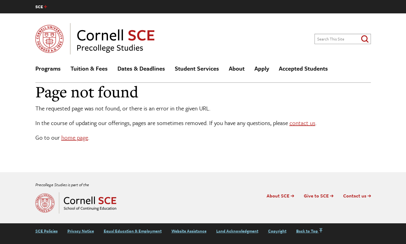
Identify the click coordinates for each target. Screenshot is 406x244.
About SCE (278, 195)
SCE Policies (46, 231)
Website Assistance (189, 231)
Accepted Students (303, 68)
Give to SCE (316, 195)
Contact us (354, 195)
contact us (302, 123)
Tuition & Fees (89, 68)
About (237, 68)
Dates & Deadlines (141, 68)
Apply (261, 68)
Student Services (197, 68)
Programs (48, 68)
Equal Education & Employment (133, 231)
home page (74, 137)
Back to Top (309, 231)
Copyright (277, 231)
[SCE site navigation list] (41, 6)
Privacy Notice (80, 231)
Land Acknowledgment (237, 231)
